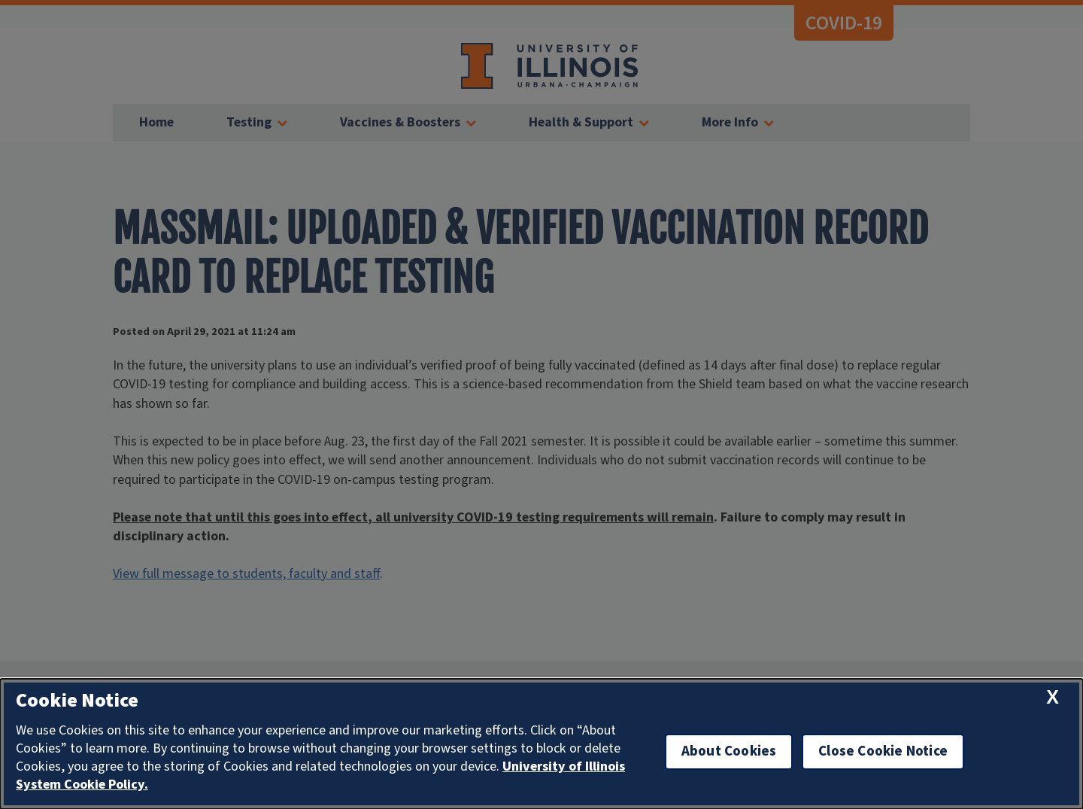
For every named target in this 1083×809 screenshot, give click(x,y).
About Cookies (728, 751)
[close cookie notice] (1052, 697)
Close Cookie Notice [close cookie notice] (883, 751)
